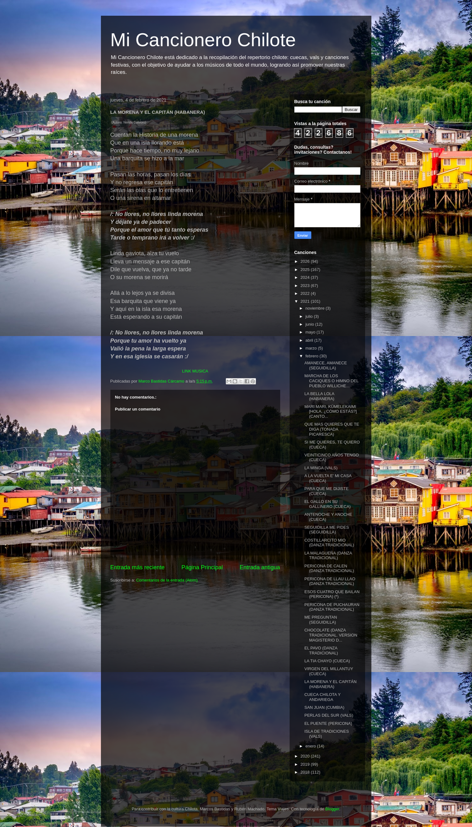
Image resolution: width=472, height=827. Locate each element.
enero (311, 746)
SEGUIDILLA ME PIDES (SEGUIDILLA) (326, 530)
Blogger (332, 809)
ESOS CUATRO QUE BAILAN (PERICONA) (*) (331, 594)
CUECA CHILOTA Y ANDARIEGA (322, 697)
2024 (306, 277)
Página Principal (202, 567)
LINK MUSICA (195, 371)
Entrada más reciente (137, 567)
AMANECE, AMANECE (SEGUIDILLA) (325, 365)
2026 (306, 261)
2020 (306, 756)
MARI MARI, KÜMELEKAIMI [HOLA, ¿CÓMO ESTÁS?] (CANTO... (330, 411)
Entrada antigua (260, 567)
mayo (310, 332)
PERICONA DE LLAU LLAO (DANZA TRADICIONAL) (329, 581)
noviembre (315, 308)
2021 (306, 301)
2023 (306, 285)
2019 (306, 764)
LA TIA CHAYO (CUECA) (327, 661)
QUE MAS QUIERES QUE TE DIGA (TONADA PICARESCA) (331, 429)
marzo (311, 348)
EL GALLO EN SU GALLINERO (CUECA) (327, 504)
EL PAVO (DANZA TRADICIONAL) (321, 650)
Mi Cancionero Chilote (203, 39)
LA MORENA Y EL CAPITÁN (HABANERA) (330, 684)
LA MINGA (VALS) (320, 468)
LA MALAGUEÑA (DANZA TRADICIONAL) (328, 555)
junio (310, 324)
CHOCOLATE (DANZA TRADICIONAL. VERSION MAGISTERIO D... (330, 635)
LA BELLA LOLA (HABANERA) (319, 396)
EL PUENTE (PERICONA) (328, 723)
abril (309, 340)
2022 (306, 293)
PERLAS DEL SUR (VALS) (328, 715)
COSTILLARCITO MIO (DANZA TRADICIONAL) (329, 543)
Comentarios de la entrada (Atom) (167, 580)
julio (309, 316)
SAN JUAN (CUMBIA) (324, 707)
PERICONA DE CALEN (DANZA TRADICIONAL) (329, 568)
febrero (312, 356)
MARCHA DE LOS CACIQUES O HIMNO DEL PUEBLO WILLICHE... (331, 380)
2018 (306, 772)
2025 (306, 269)
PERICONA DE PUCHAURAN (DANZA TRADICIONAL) (331, 607)
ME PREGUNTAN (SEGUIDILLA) (320, 620)
